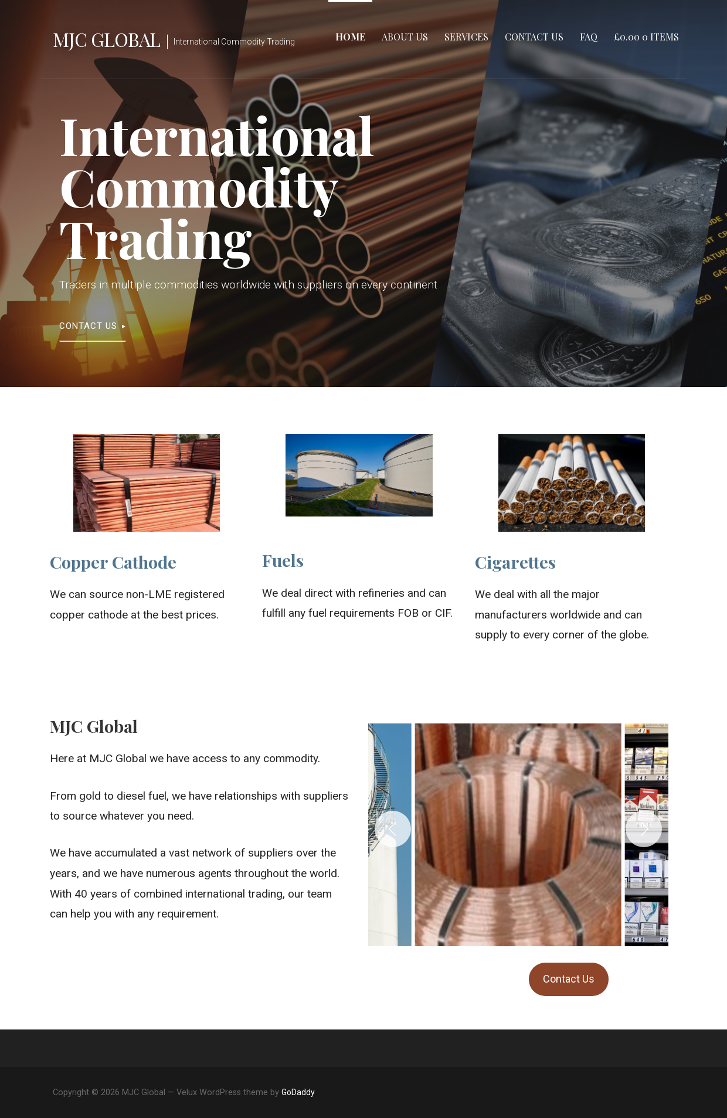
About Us (405, 36)
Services (466, 36)
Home (350, 36)
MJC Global (106, 39)
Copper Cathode (113, 561)
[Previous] (393, 829)
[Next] (644, 829)
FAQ (588, 36)
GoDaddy (298, 1092)
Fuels (283, 560)
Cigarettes (515, 561)
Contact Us (534, 36)
